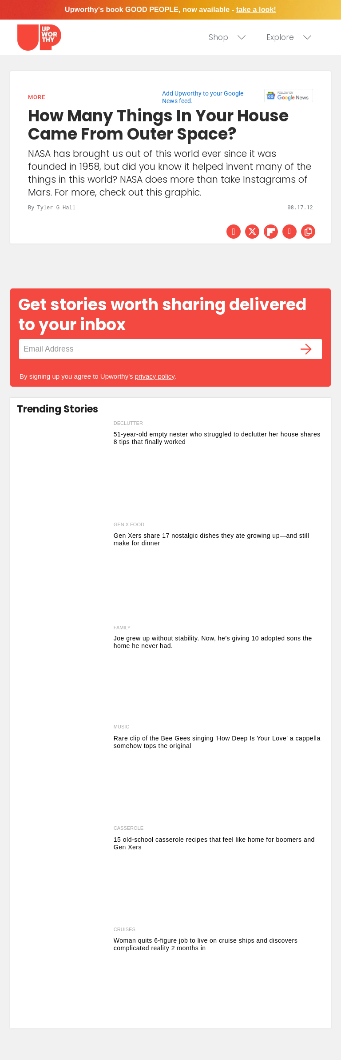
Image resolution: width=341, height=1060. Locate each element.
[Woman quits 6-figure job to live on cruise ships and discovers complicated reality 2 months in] (63, 975)
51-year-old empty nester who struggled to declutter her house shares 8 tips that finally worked (217, 438)
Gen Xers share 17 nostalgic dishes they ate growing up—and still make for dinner (211, 539)
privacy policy (154, 376)
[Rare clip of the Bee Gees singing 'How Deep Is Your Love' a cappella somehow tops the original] (63, 773)
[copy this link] (308, 231)
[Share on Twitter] (252, 231)
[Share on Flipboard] (271, 231)
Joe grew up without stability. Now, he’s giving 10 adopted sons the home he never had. (213, 642)
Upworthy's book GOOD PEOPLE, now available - (170, 9)
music (121, 726)
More (36, 97)
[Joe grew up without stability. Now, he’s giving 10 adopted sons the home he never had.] (63, 671)
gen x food (129, 524)
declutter (128, 423)
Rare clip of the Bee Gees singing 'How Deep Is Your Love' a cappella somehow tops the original (217, 742)
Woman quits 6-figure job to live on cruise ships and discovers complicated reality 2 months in (205, 944)
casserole (128, 828)
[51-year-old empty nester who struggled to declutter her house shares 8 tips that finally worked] (63, 469)
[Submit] (306, 349)
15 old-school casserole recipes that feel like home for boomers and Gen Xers (214, 843)
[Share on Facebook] (233, 231)
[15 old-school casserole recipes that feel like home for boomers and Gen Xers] (63, 874)
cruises (124, 929)
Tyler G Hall (56, 207)
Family (122, 627)
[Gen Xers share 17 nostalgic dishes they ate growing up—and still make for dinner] (63, 570)
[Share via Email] (289, 231)
